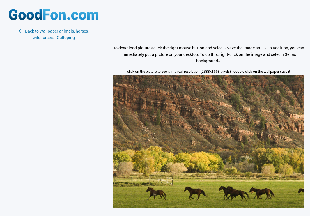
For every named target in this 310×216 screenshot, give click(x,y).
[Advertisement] (53, 110)
